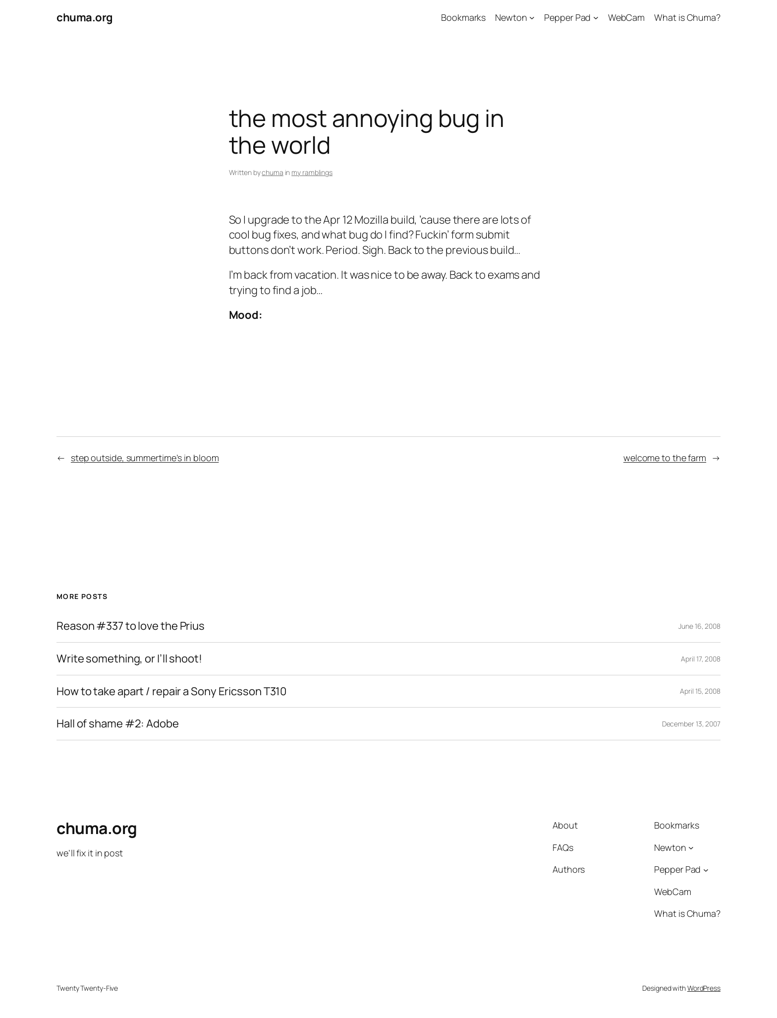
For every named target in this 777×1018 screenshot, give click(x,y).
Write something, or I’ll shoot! (129, 659)
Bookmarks (463, 17)
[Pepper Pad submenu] (596, 17)
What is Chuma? (687, 17)
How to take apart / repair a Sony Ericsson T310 (171, 691)
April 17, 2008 (701, 658)
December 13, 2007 (691, 723)
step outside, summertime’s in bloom (145, 458)
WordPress (704, 988)
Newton (511, 17)
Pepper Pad (567, 17)
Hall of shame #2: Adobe (117, 724)
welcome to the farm (664, 458)
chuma (272, 172)
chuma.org (84, 17)
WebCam (626, 17)
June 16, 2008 (699, 626)
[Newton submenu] (532, 17)
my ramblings (312, 172)
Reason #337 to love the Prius (130, 626)
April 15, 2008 (700, 691)
